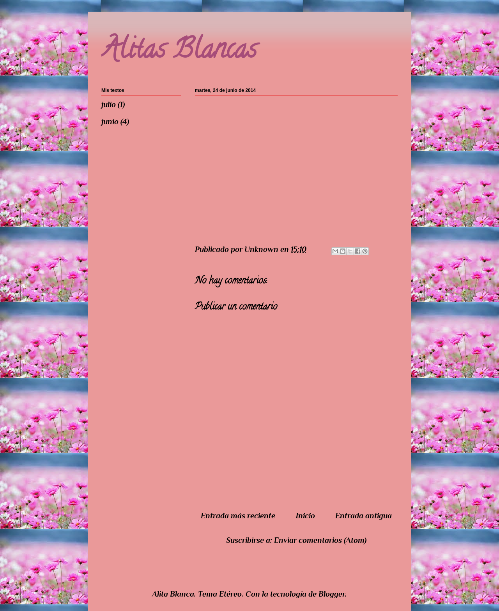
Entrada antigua (363, 515)
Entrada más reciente (238, 515)
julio (108, 104)
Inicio (305, 515)
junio (110, 121)
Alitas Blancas (179, 52)
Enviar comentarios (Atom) (320, 540)
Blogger (332, 594)
